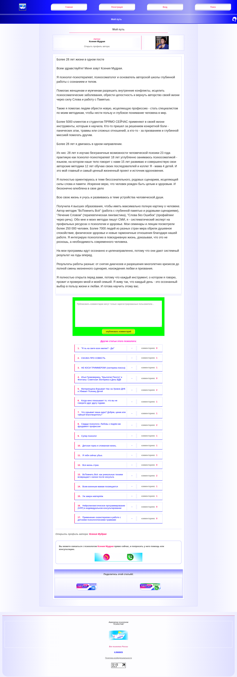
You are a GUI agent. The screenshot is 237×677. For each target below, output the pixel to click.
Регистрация (117, 7)
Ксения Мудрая (81, 534)
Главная (69, 7)
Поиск (213, 7)
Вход (165, 7)
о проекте (118, 652)
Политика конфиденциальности (118, 658)
